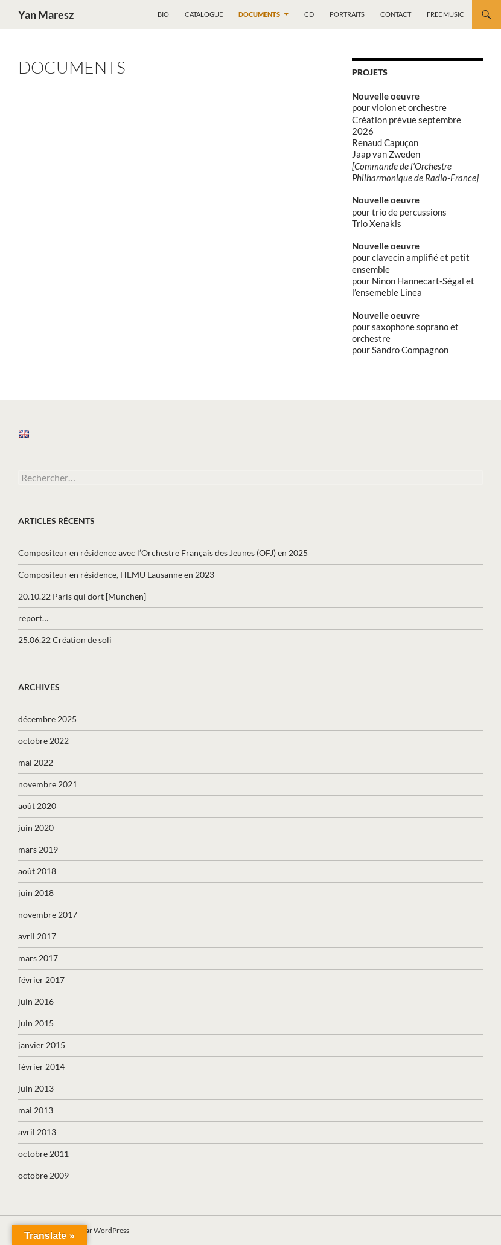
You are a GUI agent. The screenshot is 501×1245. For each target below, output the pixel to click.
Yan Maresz (46, 14)
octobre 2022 (43, 740)
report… (33, 618)
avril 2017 (37, 936)
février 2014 (41, 1066)
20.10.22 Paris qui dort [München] (82, 596)
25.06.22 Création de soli (65, 640)
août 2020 (37, 806)
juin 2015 (36, 1023)
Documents (259, 14)
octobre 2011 (43, 1153)
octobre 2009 (43, 1175)
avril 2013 (37, 1132)
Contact (395, 14)
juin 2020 (36, 827)
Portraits (347, 14)
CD (309, 14)
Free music (445, 14)
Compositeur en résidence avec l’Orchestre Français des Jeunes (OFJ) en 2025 (163, 553)
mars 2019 (38, 849)
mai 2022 (35, 762)
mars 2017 (38, 958)
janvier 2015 (41, 1045)
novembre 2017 (47, 914)
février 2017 (41, 980)
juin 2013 (36, 1088)
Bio (163, 14)
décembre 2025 (47, 719)
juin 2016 (36, 1001)
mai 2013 (35, 1110)
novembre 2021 (47, 784)
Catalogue (204, 14)
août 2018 (37, 871)
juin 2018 (36, 893)
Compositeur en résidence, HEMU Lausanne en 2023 (116, 574)
